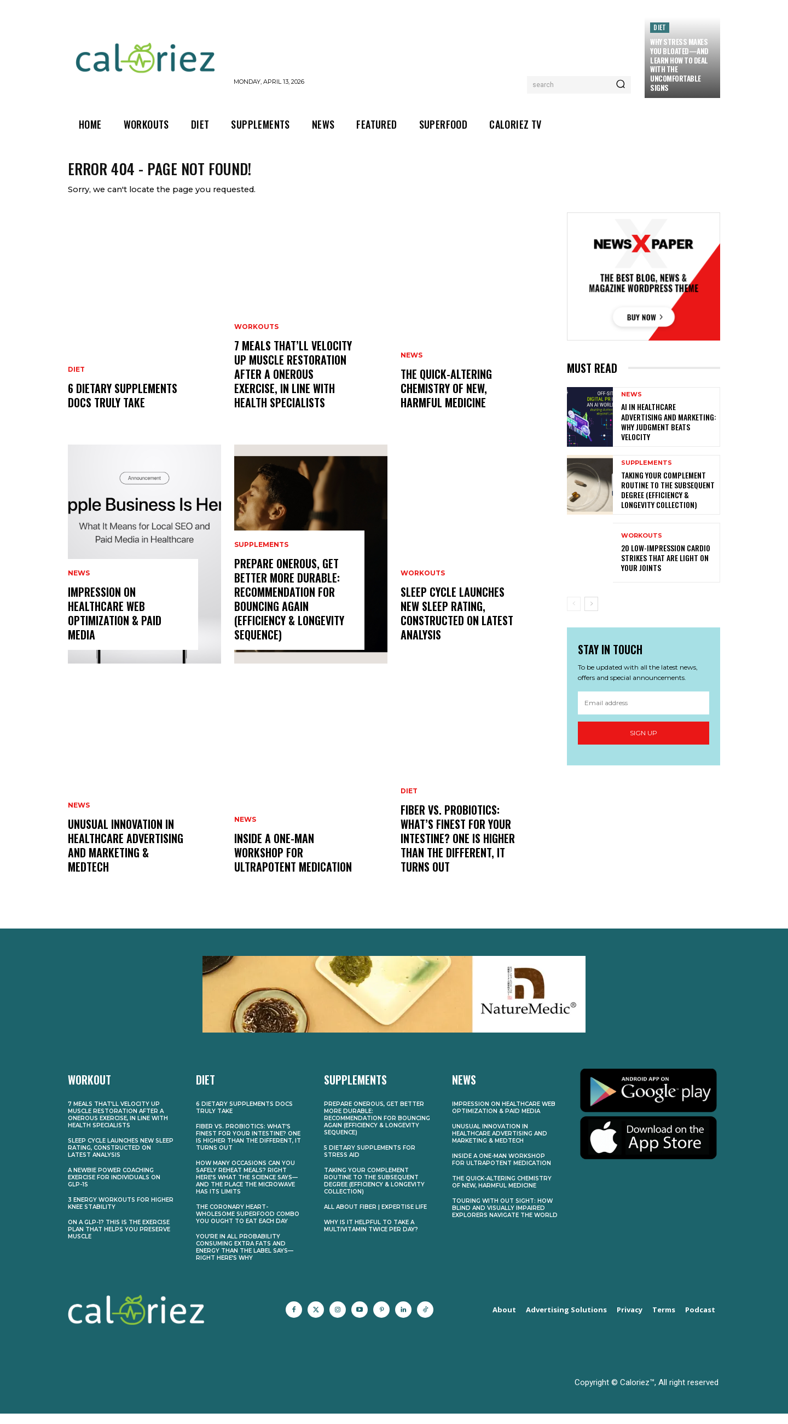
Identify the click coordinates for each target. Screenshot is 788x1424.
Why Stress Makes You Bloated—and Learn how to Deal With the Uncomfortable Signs (679, 64)
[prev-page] (574, 615)
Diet (659, 27)
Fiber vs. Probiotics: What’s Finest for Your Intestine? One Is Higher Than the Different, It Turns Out (458, 849)
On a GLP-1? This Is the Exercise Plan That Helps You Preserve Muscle (119, 1240)
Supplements (261, 555)
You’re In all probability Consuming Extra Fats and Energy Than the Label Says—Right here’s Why (244, 1258)
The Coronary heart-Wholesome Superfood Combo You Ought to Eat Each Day (247, 1225)
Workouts (256, 338)
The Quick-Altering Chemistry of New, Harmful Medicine (446, 399)
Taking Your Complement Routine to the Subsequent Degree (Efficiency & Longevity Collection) (668, 500)
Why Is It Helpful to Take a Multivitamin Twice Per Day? (371, 1237)
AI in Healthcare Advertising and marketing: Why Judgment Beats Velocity (668, 432)
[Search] (620, 85)
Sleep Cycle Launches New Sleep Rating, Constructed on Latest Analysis (457, 624)
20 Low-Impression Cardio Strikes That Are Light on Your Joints (665, 568)
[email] (643, 713)
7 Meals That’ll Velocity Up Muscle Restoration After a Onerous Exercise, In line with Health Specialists (293, 385)
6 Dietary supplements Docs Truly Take (122, 406)
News (79, 584)
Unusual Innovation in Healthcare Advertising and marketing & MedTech (125, 856)
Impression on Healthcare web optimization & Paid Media (114, 624)
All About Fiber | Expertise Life (375, 1217)
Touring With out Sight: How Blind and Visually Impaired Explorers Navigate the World (505, 1219)
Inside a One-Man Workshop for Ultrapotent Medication (293, 863)
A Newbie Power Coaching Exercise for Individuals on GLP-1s (114, 1188)
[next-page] (591, 615)
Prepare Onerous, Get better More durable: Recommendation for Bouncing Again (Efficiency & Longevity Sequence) (289, 610)
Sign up (643, 743)
